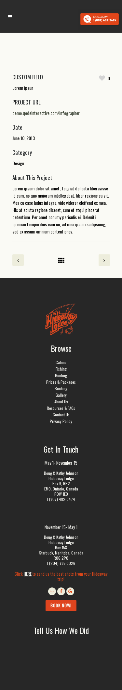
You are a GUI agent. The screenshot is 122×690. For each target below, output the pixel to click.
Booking (61, 388)
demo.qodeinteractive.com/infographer (46, 112)
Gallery (61, 395)
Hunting (61, 375)
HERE (28, 573)
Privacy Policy (61, 421)
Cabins (61, 362)
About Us (61, 401)
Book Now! (61, 605)
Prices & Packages (61, 382)
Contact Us (61, 414)
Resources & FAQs (61, 408)
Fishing (61, 369)
